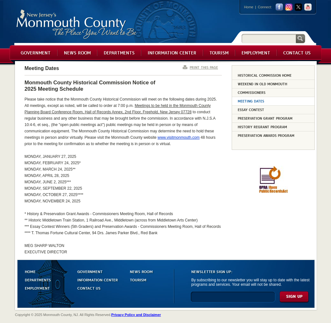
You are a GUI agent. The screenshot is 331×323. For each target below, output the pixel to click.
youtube (308, 7)
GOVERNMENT (89, 271)
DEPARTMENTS (38, 279)
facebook (279, 7)
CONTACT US (89, 288)
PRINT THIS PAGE (204, 67)
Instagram (288, 7)
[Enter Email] (232, 299)
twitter (298, 7)
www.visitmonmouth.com (179, 137)
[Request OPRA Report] (273, 192)
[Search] (269, 38)
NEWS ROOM (141, 271)
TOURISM (138, 279)
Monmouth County (77, 24)
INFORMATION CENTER (97, 279)
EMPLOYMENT (37, 288)
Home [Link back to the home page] (248, 7)
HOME (30, 271)
